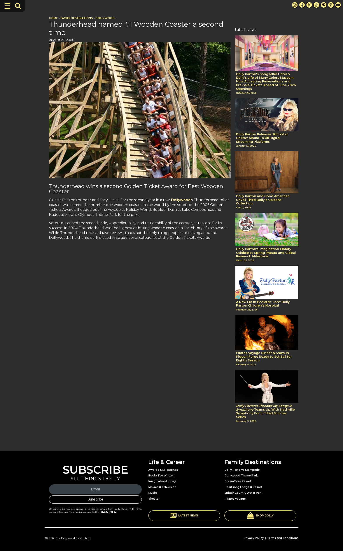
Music (152, 492)
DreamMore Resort (237, 481)
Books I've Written (161, 475)
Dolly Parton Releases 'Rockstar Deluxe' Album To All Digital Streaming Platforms (262, 138)
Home (53, 18)
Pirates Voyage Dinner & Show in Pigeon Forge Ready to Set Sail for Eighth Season (264, 356)
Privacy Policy (108, 512)
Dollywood (105, 18)
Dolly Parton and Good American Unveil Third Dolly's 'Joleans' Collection (263, 199)
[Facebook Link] (302, 5)
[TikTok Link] (316, 5)
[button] (184, 515)
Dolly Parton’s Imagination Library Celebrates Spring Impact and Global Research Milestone (266, 252)
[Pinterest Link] (323, 5)
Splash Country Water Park (243, 492)
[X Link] (309, 5)
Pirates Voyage (235, 498)
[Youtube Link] (338, 5)
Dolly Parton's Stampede (242, 469)
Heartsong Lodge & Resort (243, 487)
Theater (153, 498)
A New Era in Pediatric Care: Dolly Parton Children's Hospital (263, 304)
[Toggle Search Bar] (18, 6)
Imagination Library (162, 481)
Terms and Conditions (282, 538)
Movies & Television (162, 487)
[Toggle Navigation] (7, 6)
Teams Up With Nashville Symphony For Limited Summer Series (265, 411)
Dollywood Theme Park (241, 475)
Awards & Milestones (163, 469)
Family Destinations (76, 18)
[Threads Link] (331, 5)
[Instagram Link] (295, 5)
